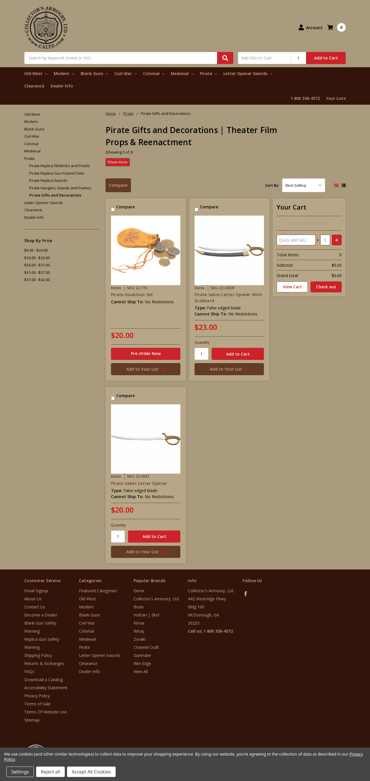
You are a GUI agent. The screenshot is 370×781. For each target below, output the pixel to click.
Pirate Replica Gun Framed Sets (56, 173)
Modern (64, 73)
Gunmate (142, 655)
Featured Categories (98, 590)
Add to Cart (326, 58)
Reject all (50, 772)
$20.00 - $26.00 (37, 257)
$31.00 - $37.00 (37, 272)
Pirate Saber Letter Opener (139, 483)
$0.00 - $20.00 (36, 250)
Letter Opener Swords (247, 73)
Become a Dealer (40, 615)
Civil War (125, 73)
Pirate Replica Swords (48, 180)
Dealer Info (62, 86)
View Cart (292, 286)
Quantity (202, 342)
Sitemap (32, 720)
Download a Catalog (43, 679)
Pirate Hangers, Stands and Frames (60, 187)
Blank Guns (94, 73)
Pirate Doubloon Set (132, 294)
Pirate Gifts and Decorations (55, 195)
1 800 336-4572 (305, 98)
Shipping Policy (38, 655)
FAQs (29, 671)
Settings (20, 772)
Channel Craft (146, 647)
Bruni (138, 607)
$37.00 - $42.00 (37, 279)
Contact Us (34, 607)
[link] (346, 746)
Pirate (208, 73)
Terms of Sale (37, 704)
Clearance (34, 86)
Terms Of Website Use (45, 712)
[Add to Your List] (145, 369)
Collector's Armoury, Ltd (156, 598)
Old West (35, 73)
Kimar (139, 623)
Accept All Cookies (91, 772)
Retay (139, 631)
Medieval (182, 73)
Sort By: (272, 185)
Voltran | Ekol (146, 615)
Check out (326, 286)
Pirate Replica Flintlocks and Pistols (59, 165)
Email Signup (36, 590)
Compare (118, 185)
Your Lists (336, 98)
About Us (33, 598)
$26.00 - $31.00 (37, 265)
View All (141, 671)
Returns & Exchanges (44, 663)
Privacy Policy (37, 695)
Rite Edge (142, 663)
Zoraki (139, 639)
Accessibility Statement (45, 687)
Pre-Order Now (146, 353)
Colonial (153, 73)
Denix (139, 590)
